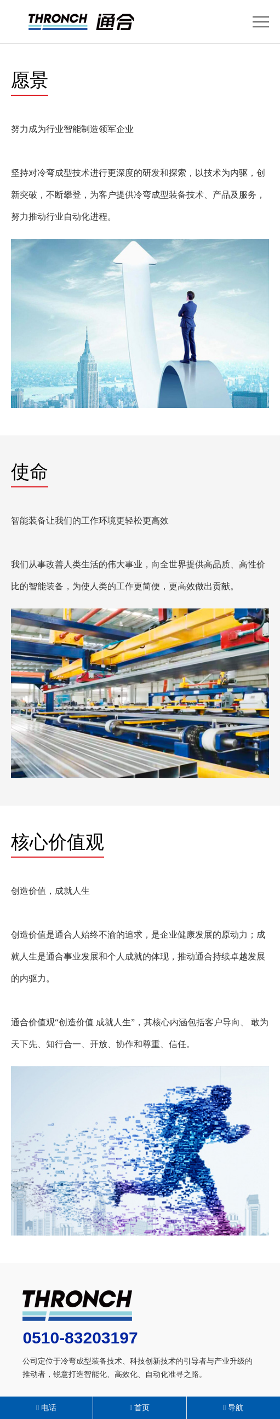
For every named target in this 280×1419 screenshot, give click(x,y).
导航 (233, 1407)
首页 (139, 1407)
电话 (46, 1407)
